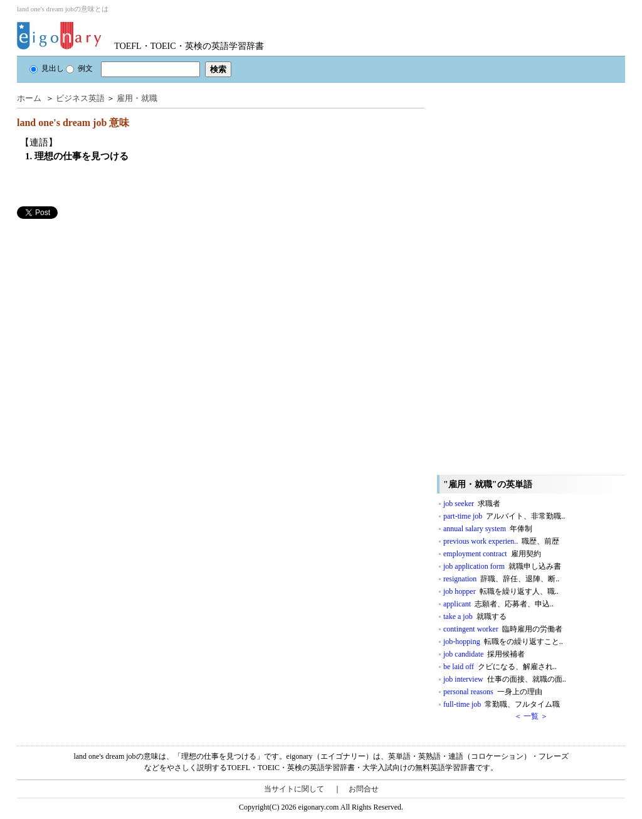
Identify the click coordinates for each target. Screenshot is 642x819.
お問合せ (364, 789)
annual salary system (487, 528)
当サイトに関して (294, 789)
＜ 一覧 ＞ (531, 716)
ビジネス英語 (80, 98)
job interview (504, 679)
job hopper (501, 591)
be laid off (500, 666)
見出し (46, 68)
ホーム (29, 98)
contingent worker (502, 629)
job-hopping (503, 641)
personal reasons (492, 691)
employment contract (492, 553)
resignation (501, 578)
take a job (475, 616)
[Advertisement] (111, 306)
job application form (502, 566)
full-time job (501, 704)
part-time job (504, 516)
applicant (498, 604)
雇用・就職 (137, 98)
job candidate (484, 654)
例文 (79, 68)
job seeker (471, 503)
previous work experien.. (501, 541)
